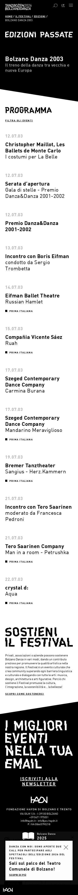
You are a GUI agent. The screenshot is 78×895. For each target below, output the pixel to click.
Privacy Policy (27, 867)
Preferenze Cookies (31, 870)
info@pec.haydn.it (47, 820)
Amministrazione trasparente (38, 864)
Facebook (33, 858)
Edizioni (40, 16)
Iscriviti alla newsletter (39, 781)
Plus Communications (48, 875)
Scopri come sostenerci (24, 693)
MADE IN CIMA (51, 877)
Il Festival (23, 16)
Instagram (38, 858)
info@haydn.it (28, 820)
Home (8, 16)
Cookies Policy (49, 867)
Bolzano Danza (27, 5)
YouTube (44, 858)
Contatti (54, 870)
